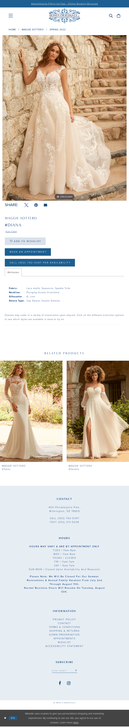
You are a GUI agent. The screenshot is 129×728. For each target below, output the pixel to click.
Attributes (13, 273)
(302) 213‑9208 (64, 523)
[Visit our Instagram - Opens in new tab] (68, 684)
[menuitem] (11, 16)
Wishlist (64, 643)
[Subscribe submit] (76, 672)
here (75, 724)
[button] (111, 16)
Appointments (64, 639)
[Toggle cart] (118, 16)
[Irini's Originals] (64, 16)
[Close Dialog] (5, 720)
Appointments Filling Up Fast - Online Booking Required (64, 3)
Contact (64, 624)
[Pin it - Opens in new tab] (36, 205)
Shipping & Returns (64, 632)
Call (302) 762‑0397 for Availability (42, 264)
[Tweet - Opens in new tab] (26, 205)
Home (12, 29)
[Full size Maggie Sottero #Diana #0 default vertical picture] (64, 118)
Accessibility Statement (64, 647)
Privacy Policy (64, 620)
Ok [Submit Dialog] (13, 719)
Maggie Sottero (33, 29)
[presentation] (31, 412)
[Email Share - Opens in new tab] (45, 205)
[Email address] (64, 672)
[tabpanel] (64, 118)
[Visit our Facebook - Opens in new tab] (60, 684)
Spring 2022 (58, 29)
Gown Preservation (64, 636)
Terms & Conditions (64, 628)
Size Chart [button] (11, 231)
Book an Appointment (29, 252)
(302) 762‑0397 (64, 519)
